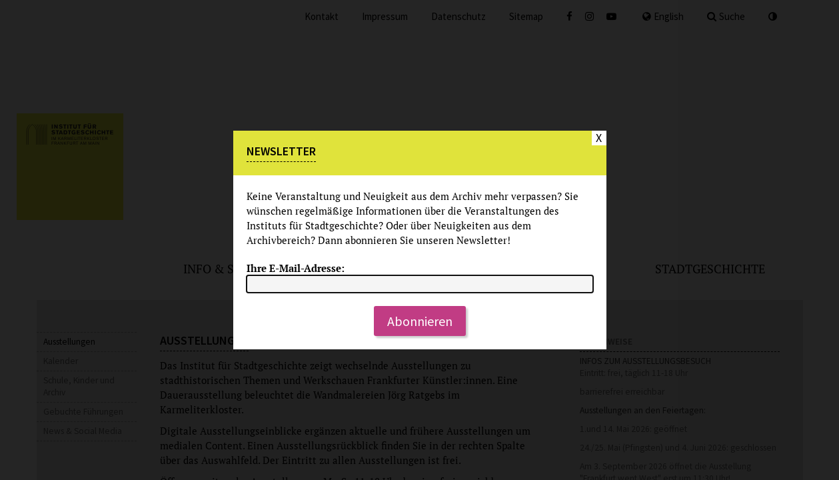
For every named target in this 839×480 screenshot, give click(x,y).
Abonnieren (419, 321)
